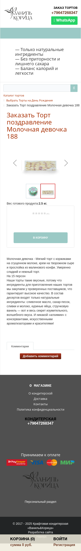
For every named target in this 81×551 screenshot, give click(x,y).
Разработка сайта (40, 532)
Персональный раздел (40, 501)
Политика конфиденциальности (40, 409)
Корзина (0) (22, 539)
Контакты (40, 404)
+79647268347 (64, 13)
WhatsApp (64, 20)
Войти (60, 539)
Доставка (40, 399)
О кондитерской (40, 393)
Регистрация (64, 545)
